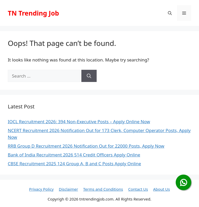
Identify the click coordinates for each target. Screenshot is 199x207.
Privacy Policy (41, 189)
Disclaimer (68, 189)
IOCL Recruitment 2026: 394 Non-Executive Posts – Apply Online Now (79, 122)
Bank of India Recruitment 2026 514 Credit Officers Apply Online (74, 155)
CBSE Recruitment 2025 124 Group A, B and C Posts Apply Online (74, 164)
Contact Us (138, 189)
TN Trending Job (33, 13)
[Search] (89, 76)
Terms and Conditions (103, 189)
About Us (161, 189)
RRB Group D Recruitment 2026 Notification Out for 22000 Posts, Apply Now (86, 146)
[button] (170, 13)
